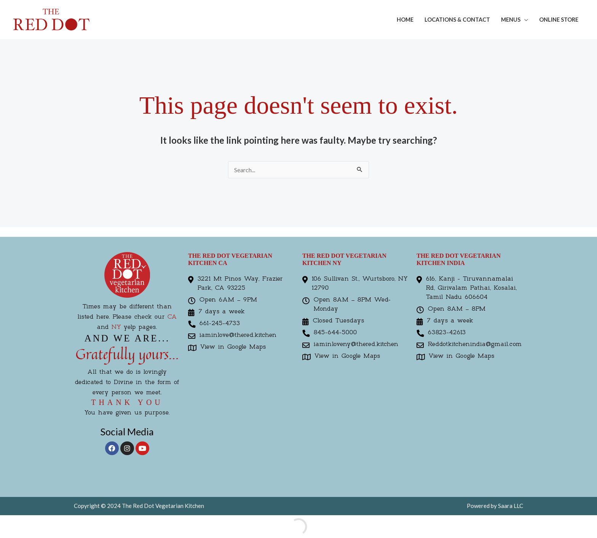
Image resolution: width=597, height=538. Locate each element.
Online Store (558, 19)
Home (405, 19)
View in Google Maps (233, 347)
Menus (510, 19)
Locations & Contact (457, 19)
